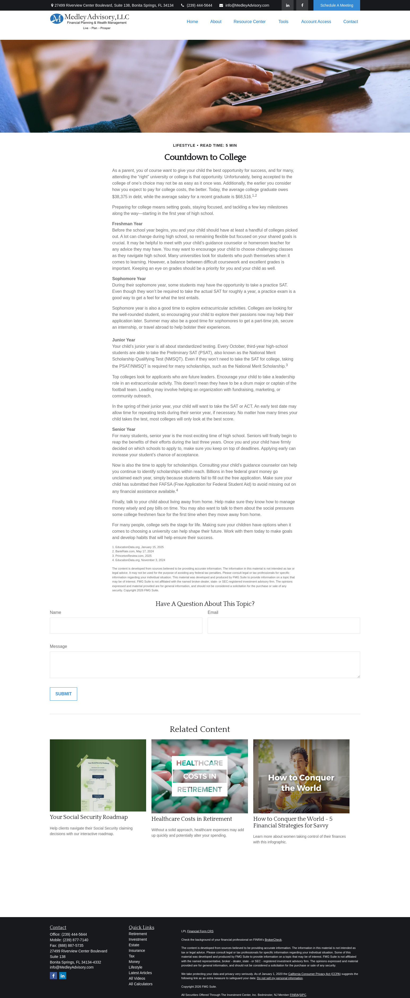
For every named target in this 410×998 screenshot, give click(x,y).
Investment (138, 939)
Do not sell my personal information (280, 978)
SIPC (302, 994)
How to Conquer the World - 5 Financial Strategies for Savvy (293, 822)
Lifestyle (135, 967)
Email (213, 612)
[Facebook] (302, 5)
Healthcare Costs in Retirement (191, 819)
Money (134, 962)
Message (58, 646)
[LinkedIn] (288, 5)
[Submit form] (63, 694)
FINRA (294, 994)
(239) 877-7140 (75, 940)
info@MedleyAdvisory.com (244, 5)
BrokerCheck (273, 939)
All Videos (137, 978)
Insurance (137, 950)
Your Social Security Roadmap (89, 817)
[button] (192, 21)
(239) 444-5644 (196, 5)
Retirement (138, 934)
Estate (134, 945)
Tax (132, 956)
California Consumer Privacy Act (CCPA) (314, 973)
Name (55, 612)
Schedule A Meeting (336, 5)
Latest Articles (140, 973)
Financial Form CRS (200, 931)
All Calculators (140, 984)
